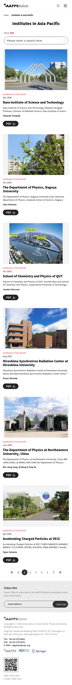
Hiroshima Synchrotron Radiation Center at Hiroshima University (35, 363)
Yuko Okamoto (10, 204)
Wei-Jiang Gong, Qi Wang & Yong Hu (19, 467)
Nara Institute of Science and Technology (33, 102)
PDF (10, 123)
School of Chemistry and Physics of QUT (33, 276)
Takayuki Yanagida (11, 115)
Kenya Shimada (10, 378)
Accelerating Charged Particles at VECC (31, 539)
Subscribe (61, 604)
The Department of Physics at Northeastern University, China (35, 452)
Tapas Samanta (10, 552)
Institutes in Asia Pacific (14, 94)
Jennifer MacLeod (11, 289)
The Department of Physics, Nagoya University (29, 189)
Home (6, 15)
